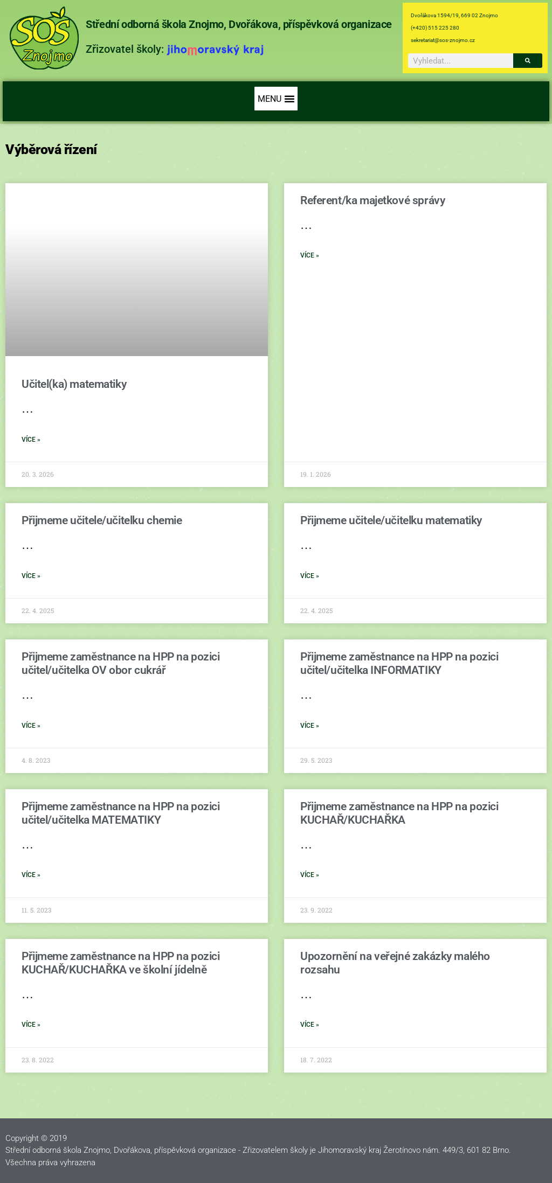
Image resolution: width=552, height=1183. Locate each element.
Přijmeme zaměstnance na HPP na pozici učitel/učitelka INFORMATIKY (399, 663)
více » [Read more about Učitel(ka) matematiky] (31, 439)
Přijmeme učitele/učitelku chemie (102, 520)
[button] (276, 98)
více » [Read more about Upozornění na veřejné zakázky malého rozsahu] (309, 1024)
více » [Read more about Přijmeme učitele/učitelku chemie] (31, 576)
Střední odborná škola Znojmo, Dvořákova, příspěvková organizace (239, 24)
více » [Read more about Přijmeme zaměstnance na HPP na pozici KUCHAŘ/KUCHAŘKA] (309, 875)
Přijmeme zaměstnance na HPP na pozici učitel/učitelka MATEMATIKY (120, 813)
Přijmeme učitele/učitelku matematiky (391, 520)
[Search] (527, 60)
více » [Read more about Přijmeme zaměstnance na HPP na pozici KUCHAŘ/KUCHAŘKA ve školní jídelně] (31, 1024)
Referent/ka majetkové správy (372, 200)
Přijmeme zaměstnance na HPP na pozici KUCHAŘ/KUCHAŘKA (399, 813)
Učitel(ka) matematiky (74, 384)
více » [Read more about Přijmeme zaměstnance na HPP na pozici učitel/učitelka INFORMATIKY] (309, 725)
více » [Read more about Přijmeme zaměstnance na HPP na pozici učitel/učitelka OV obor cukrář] (31, 725)
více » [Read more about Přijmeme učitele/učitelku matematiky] (309, 576)
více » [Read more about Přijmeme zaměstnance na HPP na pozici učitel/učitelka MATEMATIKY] (31, 875)
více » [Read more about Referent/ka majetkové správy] (309, 255)
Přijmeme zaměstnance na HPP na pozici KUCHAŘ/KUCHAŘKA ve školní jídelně (120, 963)
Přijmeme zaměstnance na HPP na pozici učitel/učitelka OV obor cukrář (120, 663)
